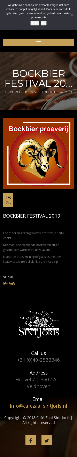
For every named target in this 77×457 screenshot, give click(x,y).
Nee (43, 22)
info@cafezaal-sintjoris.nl (38, 405)
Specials (30, 92)
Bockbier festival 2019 (31, 215)
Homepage (13, 92)
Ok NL (34, 22)
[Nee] (72, 15)
